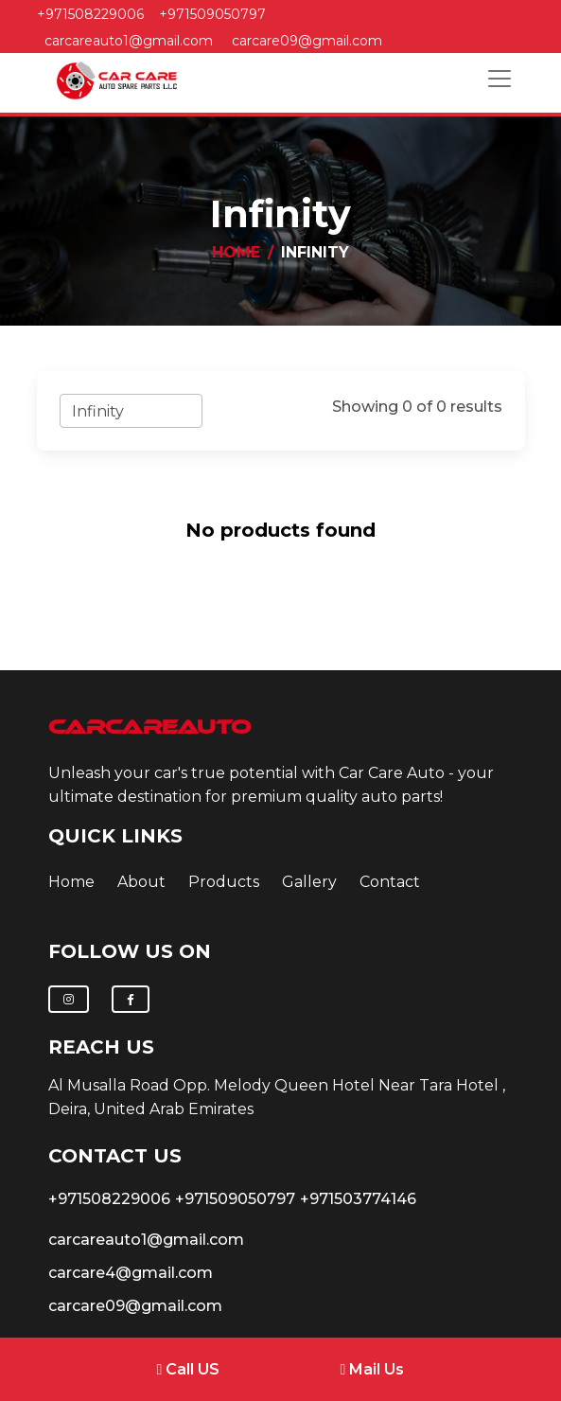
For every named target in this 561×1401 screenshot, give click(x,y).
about (141, 882)
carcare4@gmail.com (130, 1273)
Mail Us (373, 1369)
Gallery (309, 882)
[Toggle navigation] (499, 79)
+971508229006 (90, 14)
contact (389, 882)
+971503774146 (358, 1199)
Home (236, 252)
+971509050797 (212, 14)
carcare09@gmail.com (307, 40)
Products (223, 882)
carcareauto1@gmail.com (128, 40)
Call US (188, 1369)
